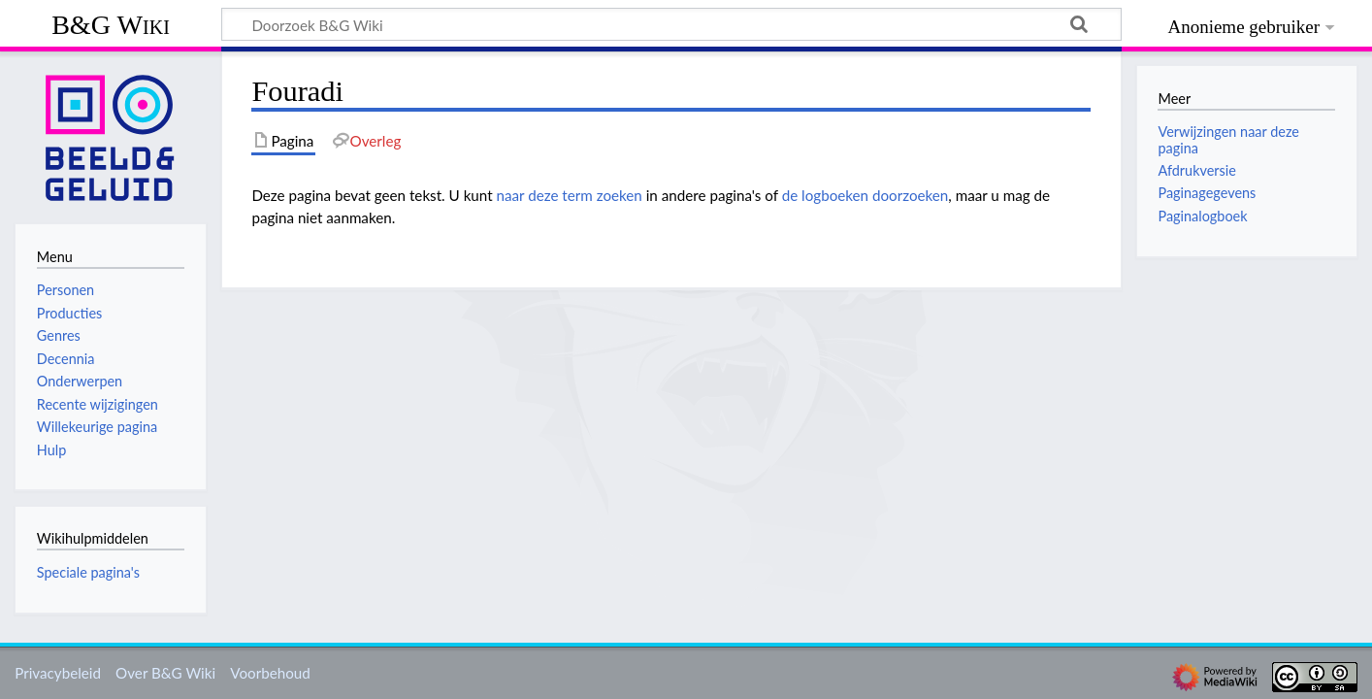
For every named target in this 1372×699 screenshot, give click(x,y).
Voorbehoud (270, 673)
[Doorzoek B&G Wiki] (671, 24)
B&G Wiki (110, 25)
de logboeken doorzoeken (865, 195)
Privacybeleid (58, 673)
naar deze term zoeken (569, 195)
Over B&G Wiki (165, 673)
